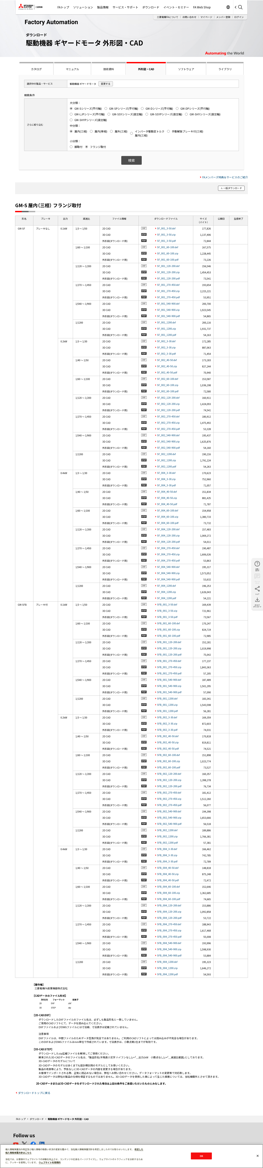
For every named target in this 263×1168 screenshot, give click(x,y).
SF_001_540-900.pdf (168, 316)
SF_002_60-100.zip (167, 385)
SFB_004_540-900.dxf (169, 943)
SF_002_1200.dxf (166, 454)
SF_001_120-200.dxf (168, 266)
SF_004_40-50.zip (167, 498)
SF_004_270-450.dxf (168, 548)
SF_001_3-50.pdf (166, 240)
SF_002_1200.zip (166, 460)
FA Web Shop (202, 7)
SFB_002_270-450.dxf (169, 792)
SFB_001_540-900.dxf (169, 679)
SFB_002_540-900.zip (169, 817)
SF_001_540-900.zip (168, 309)
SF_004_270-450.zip (168, 554)
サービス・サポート (125, 7)
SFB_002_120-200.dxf (169, 773)
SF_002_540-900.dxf (168, 435)
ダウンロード (150, 7)
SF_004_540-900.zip (168, 573)
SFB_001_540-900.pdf (169, 692)
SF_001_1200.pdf (166, 334)
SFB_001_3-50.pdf (167, 617)
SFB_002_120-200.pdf (169, 786)
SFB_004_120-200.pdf (169, 917)
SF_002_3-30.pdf (166, 353)
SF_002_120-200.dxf (168, 397)
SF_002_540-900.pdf (168, 447)
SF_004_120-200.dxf (168, 529)
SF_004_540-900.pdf (168, 579)
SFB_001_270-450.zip (169, 667)
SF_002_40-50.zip (167, 366)
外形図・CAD (146, 69)
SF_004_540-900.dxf (168, 567)
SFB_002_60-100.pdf (168, 767)
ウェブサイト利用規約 (50, 1162)
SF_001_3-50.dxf (166, 228)
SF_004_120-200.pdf (168, 541)
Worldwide (228, 7)
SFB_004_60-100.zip (168, 892)
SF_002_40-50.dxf (167, 360)
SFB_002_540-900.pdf (169, 823)
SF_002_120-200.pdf (168, 410)
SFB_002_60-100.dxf (168, 755)
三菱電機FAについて (167, 17)
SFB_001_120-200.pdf (169, 654)
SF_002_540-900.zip (168, 441)
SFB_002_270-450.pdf (169, 805)
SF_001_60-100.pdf (167, 259)
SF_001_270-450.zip (168, 291)
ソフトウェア (186, 69)
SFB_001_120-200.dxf (169, 642)
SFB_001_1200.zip (167, 704)
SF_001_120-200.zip (168, 272)
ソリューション (83, 7)
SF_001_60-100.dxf (167, 247)
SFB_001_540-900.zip (169, 686)
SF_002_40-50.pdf (167, 372)
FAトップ (63, 7)
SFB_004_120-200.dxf (169, 905)
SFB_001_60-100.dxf (168, 623)
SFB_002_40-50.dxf (167, 736)
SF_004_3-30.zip (166, 479)
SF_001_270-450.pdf (168, 297)
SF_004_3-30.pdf (166, 485)
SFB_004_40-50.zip (168, 874)
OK (201, 1155)
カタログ (36, 69)
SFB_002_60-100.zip (168, 761)
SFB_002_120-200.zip (169, 780)
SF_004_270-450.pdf (168, 560)
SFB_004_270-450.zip (169, 930)
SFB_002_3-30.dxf (167, 717)
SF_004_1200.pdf (166, 598)
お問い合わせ (189, 17)
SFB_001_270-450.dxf (169, 661)
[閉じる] (257, 1155)
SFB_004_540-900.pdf (169, 955)
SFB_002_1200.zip (167, 836)
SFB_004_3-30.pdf (167, 861)
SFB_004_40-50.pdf (168, 880)
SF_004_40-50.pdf (167, 504)
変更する (105, 83)
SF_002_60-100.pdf (167, 391)
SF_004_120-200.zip (168, 535)
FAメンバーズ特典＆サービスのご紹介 (225, 177)
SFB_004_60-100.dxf (168, 886)
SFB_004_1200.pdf (167, 974)
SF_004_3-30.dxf (166, 473)
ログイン (239, 17)
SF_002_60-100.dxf (167, 378)
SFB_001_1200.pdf (167, 711)
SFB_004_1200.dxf (167, 961)
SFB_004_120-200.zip (169, 911)
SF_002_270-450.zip (168, 422)
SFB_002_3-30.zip (167, 723)
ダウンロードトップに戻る (34, 1093)
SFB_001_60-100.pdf (168, 635)
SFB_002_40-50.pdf (168, 748)
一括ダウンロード (232, 188)
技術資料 (108, 69)
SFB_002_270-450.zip (169, 798)
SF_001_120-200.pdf (168, 278)
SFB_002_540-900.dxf (169, 811)
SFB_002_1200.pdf (167, 842)
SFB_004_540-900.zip (169, 949)
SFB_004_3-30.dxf (167, 849)
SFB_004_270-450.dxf (169, 924)
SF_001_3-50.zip (166, 234)
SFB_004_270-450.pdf (169, 936)
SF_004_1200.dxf (166, 585)
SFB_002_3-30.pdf (167, 729)
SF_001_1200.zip (166, 328)
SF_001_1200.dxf (166, 322)
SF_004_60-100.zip (167, 516)
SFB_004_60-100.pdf (168, 899)
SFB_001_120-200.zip (169, 648)
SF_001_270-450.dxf (168, 284)
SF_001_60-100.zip (167, 253)
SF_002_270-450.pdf (168, 429)
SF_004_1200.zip (166, 592)
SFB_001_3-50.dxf (167, 604)
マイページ (206, 17)
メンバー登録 (223, 17)
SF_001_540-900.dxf (168, 303)
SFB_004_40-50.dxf (167, 867)
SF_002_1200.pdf (166, 466)
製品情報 (103, 7)
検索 (131, 160)
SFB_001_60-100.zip (168, 629)
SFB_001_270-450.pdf (169, 673)
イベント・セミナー (176, 7)
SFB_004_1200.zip (167, 968)
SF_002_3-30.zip (166, 347)
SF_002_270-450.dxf (168, 416)
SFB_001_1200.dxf (167, 698)
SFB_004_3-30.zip (167, 855)
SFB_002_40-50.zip (168, 742)
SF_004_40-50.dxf (167, 491)
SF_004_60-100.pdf (167, 523)
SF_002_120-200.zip (168, 404)
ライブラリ (225, 69)
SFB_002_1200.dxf (167, 830)
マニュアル (72, 69)
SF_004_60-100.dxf (167, 510)
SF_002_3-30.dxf (166, 341)
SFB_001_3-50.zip (167, 610)
